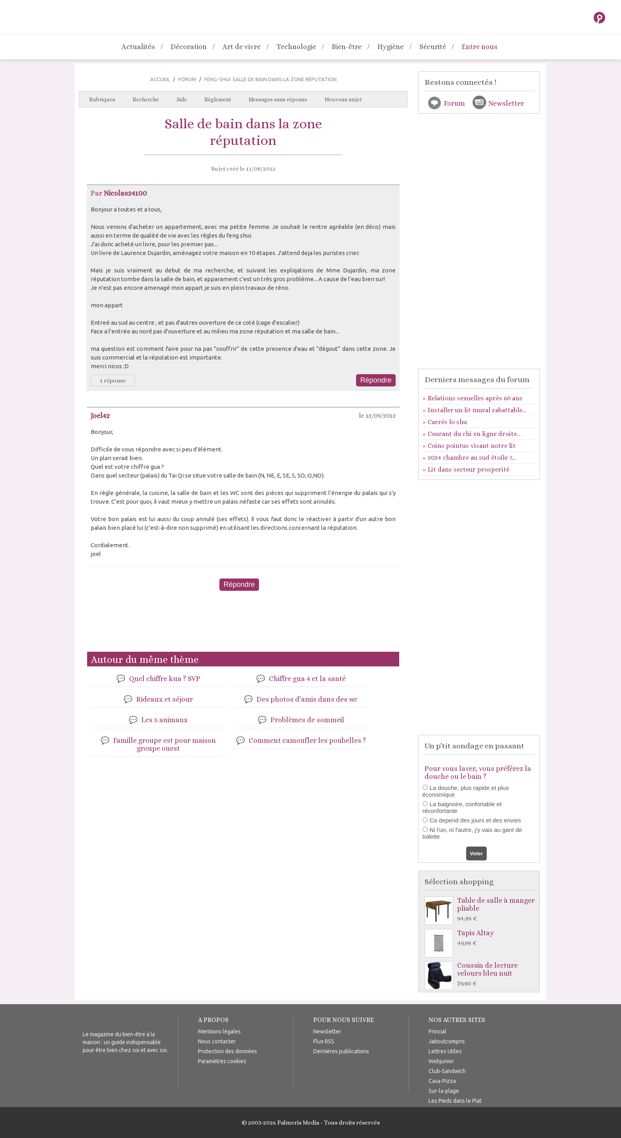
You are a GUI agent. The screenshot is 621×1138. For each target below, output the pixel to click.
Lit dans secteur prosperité (468, 469)
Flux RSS (323, 1041)
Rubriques (102, 99)
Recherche (146, 99)
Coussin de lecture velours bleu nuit (481, 974)
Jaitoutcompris (447, 1041)
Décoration (189, 47)
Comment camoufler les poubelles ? (307, 740)
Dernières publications (341, 1051)
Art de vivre (242, 47)
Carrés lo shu (447, 422)
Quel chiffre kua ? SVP (164, 679)
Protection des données (227, 1051)
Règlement (217, 99)
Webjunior (441, 1061)
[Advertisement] (243, 624)
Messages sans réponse (278, 99)
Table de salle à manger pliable (481, 909)
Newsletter (506, 103)
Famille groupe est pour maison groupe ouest (164, 744)
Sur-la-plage (444, 1091)
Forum (187, 79)
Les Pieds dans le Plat (455, 1101)
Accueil (160, 79)
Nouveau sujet (343, 99)
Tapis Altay (481, 938)
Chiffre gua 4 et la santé (307, 679)
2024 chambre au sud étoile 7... (471, 457)
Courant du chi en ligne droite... (474, 434)
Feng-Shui (217, 79)
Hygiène (390, 47)
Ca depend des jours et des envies (475, 820)
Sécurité (432, 47)
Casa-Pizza (442, 1081)
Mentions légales (219, 1031)
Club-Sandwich (447, 1071)
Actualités (138, 47)
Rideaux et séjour (164, 699)
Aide (181, 99)
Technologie (296, 47)
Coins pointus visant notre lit (472, 445)
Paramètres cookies (222, 1061)
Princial (437, 1031)
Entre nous (479, 47)
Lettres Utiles (445, 1051)
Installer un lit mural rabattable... (477, 410)
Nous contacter (217, 1041)
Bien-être (347, 47)
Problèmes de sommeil (307, 720)
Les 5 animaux (164, 720)
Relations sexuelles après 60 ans (475, 398)
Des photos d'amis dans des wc (307, 699)
